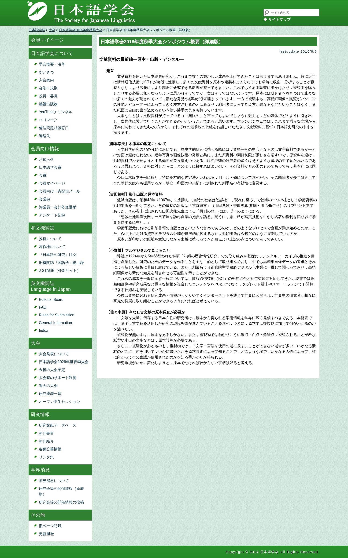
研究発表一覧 (50, 394)
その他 (38, 515)
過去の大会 (48, 386)
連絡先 (44, 136)
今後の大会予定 (52, 370)
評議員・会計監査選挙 (57, 207)
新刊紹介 (46, 441)
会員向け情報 (45, 148)
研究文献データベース (57, 425)
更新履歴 (46, 534)
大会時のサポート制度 (57, 378)
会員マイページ (47, 40)
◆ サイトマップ (277, 20)
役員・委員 (48, 96)
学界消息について (54, 481)
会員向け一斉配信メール (59, 191)
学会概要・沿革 (52, 64)
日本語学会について (52, 53)
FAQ (42, 307)
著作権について (52, 247)
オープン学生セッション (59, 402)
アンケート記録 (52, 215)
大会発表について (54, 354)
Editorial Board (51, 300)
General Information (55, 323)
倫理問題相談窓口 (54, 128)
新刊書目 (46, 433)
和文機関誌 (42, 227)
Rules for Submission (56, 315)
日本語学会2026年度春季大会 (64, 362)
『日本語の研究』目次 (57, 255)
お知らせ (46, 159)
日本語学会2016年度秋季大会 (80, 30)
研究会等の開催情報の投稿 (61, 502)
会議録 (44, 199)
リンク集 (46, 457)
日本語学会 (37, 30)
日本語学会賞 (50, 167)
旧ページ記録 (50, 526)
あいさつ (46, 72)
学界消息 (40, 469)
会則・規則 (48, 88)
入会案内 (46, 80)
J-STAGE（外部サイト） (60, 271)
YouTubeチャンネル (55, 112)
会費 (42, 175)
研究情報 (40, 414)
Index (43, 330)
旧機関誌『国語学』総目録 (61, 263)
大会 (52, 30)
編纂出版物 (48, 104)
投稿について (50, 239)
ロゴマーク (48, 120)
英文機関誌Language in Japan (51, 286)
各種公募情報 (50, 449)
